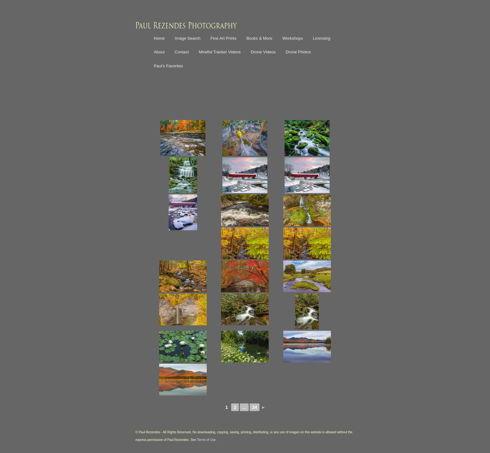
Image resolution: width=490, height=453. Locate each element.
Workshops (292, 38)
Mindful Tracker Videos (220, 52)
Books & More (259, 38)
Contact (182, 52)
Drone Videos (263, 52)
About (159, 52)
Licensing (321, 38)
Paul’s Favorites (168, 66)
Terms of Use (206, 440)
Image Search (187, 38)
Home (159, 38)
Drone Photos (298, 52)
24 (254, 407)
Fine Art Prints (224, 38)
